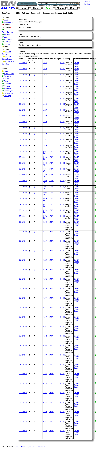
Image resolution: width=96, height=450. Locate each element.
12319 (45, 122)
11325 (45, 92)
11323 (45, 80)
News (35, 8)
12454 (45, 145)
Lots (5, 37)
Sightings (7, 42)
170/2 (51, 151)
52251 (45, 364)
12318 (45, 116)
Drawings (7, 96)
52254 (45, 393)
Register (87, 4)
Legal (29, 447)
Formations (8, 39)
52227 (45, 250)
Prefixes (7, 86)
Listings (7, 44)
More (72, 8)
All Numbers (8, 22)
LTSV (18, 13)
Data (48, 8)
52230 (45, 269)
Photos (60, 8)
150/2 (51, 222)
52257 (45, 421)
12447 (45, 139)
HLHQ (62, 63)
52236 (45, 298)
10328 (45, 74)
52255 (45, 402)
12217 (45, 98)
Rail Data (25, 13)
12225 (45, 110)
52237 (45, 307)
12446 (45, 133)
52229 (45, 260)
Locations (7, 83)
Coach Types (9, 91)
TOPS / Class (9, 74)
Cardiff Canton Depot (76, 64)
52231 (45, 279)
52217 (45, 241)
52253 (45, 383)
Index (6, 20)
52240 (45, 317)
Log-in (87, 2)
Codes (38, 13)
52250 (45, 355)
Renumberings (7, 32)
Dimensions (8, 93)
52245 (45, 345)
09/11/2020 (23, 63)
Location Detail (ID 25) (64, 13)
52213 (45, 231)
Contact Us (41, 447)
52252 (45, 374)
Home (23, 8)
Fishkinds (7, 88)
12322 (45, 127)
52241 (45, 326)
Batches (7, 34)
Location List (48, 13)
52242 (45, 336)
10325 (45, 69)
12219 (45, 104)
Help (33, 447)
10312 (45, 63)
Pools (6, 81)
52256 (45, 412)
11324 (45, 86)
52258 (45, 431)
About (23, 447)
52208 (45, 222)
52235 (45, 288)
